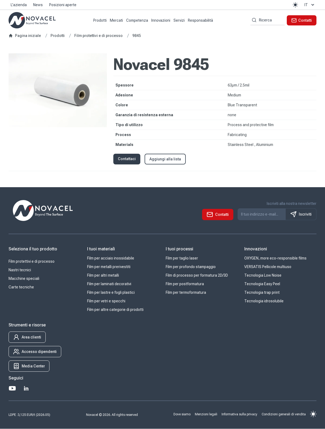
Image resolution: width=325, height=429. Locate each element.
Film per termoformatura (186, 293)
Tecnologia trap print (262, 293)
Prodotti (100, 20)
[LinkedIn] (26, 388)
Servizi (179, 20)
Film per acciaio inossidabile (110, 258)
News (38, 5)
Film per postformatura (185, 284)
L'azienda (19, 5)
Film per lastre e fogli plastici (111, 293)
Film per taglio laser (182, 258)
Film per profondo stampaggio (191, 267)
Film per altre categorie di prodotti (115, 310)
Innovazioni (160, 20)
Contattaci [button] (127, 159)
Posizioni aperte (62, 5)
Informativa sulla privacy (239, 414)
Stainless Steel (241, 144)
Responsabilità (200, 20)
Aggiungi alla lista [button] (165, 159)
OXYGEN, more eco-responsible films (275, 258)
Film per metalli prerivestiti (108, 267)
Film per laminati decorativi (109, 284)
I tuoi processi (179, 249)
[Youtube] (12, 388)
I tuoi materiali (101, 249)
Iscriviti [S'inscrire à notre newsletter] (301, 214)
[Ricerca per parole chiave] (253, 20)
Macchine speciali (24, 279)
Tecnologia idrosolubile (264, 301)
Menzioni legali (206, 414)
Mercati (116, 20)
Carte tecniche (21, 287)
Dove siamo (182, 414)
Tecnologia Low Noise (262, 275)
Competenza (137, 20)
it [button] (309, 4)
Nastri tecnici (20, 270)
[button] (295, 5)
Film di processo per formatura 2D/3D (197, 275)
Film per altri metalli (103, 275)
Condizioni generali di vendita (284, 414)
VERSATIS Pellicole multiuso (267, 267)
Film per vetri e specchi (106, 301)
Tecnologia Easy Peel (262, 284)
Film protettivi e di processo (32, 261)
